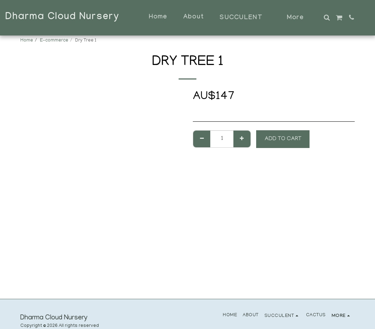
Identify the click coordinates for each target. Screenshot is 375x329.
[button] (326, 17)
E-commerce (54, 40)
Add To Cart (283, 139)
